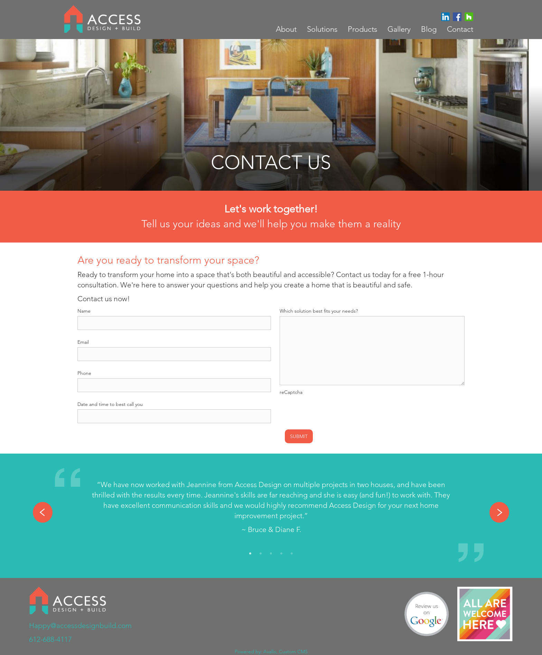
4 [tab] (281, 553)
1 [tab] (250, 553)
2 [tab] (260, 553)
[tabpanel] (271, 509)
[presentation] (332, 410)
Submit (299, 436)
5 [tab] (291, 553)
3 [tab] (271, 553)
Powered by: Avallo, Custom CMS (271, 651)
